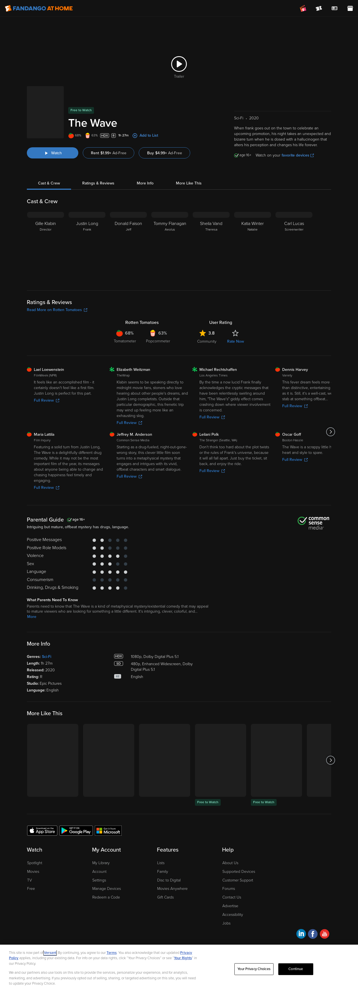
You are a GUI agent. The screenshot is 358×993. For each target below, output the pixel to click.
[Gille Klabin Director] (45, 247)
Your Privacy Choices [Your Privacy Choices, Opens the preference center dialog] (253, 969)
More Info (145, 183)
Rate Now (235, 341)
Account (99, 871)
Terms (112, 953)
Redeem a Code (106, 897)
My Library (101, 863)
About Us (230, 863)
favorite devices (298, 155)
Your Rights (183, 958)
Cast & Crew (49, 183)
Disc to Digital (169, 880)
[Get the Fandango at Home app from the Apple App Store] (42, 830)
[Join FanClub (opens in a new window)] (303, 8)
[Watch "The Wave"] (52, 152)
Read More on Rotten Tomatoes (57, 309)
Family (162, 871)
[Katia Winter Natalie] (252, 247)
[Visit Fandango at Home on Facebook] (313, 935)
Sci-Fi (46, 656)
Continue (295, 969)
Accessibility (232, 914)
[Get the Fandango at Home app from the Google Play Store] (76, 830)
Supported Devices (238, 871)
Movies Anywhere (172, 888)
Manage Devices (106, 888)
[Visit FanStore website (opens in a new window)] (350, 8)
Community (206, 341)
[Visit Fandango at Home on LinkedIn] (301, 935)
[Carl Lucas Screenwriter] (294, 247)
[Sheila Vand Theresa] (211, 247)
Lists (160, 863)
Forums (228, 888)
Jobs (226, 923)
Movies (33, 871)
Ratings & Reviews (98, 183)
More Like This (189, 183)
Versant (50, 953)
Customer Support (237, 880)
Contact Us (231, 897)
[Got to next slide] (330, 432)
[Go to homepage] (38, 8)
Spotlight (34, 863)
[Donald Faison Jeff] (128, 247)
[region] (179, 969)
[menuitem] (334, 8)
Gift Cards (165, 897)
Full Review (46, 400)
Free (31, 888)
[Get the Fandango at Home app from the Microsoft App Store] (108, 830)
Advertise (230, 906)
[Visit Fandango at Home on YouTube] (324, 935)
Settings (99, 880)
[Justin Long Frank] (87, 247)
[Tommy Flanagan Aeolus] (170, 247)
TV (29, 880)
